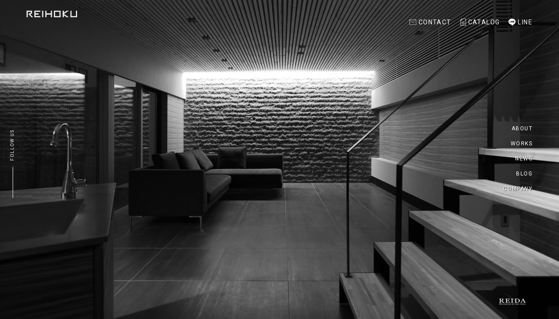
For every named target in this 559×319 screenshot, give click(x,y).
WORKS (521, 143)
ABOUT (522, 128)
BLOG (524, 174)
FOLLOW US (12, 145)
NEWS (523, 159)
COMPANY (517, 189)
